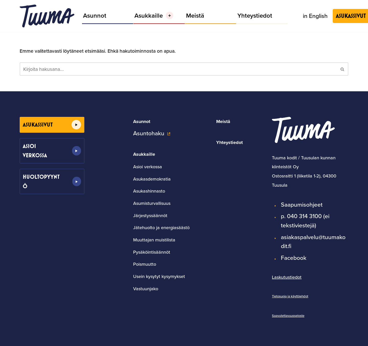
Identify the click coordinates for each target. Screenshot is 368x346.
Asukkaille (144, 154)
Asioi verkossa (35, 151)
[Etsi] (178, 69)
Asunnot (94, 15)
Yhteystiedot (254, 15)
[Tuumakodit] (47, 16)
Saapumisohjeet (302, 204)
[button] (169, 15)
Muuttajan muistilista (154, 240)
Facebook (293, 257)
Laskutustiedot (287, 277)
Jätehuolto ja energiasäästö (161, 227)
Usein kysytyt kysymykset (159, 276)
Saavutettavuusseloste (288, 315)
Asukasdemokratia (152, 179)
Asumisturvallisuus (151, 203)
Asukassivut (38, 124)
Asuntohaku (148, 133)
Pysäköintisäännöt (151, 252)
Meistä (195, 15)
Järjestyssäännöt (150, 215)
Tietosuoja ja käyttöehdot (290, 296)
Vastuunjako (145, 288)
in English (315, 16)
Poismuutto (144, 264)
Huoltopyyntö (41, 181)
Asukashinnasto (149, 191)
